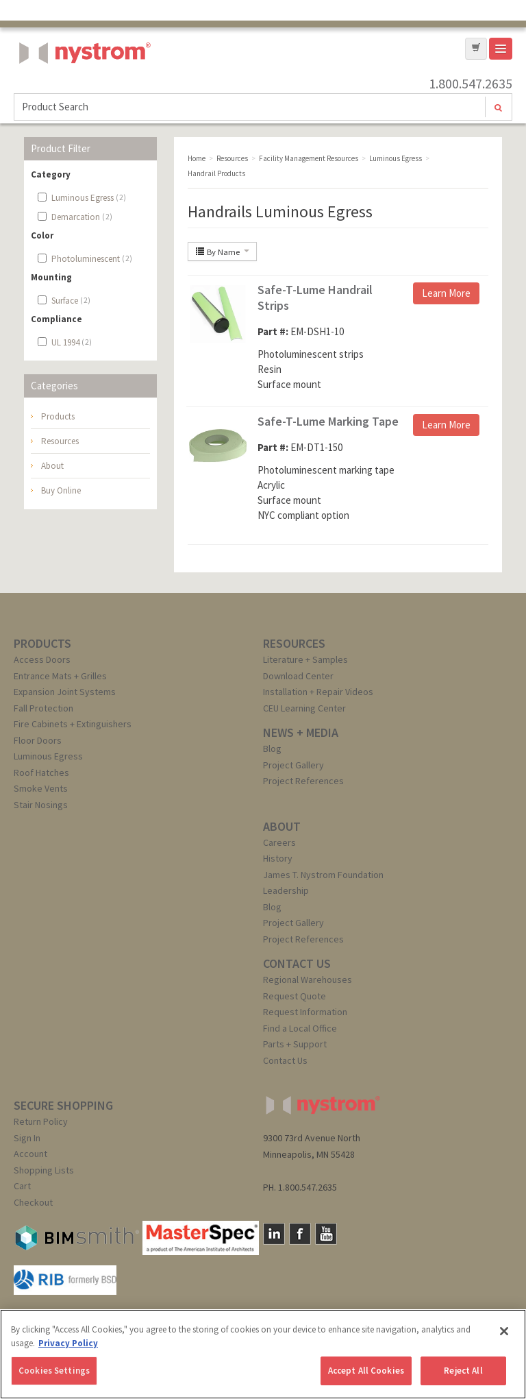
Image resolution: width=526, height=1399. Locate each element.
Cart (22, 1186)
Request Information (305, 1012)
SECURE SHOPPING (63, 1105)
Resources (60, 441)
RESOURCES (294, 643)
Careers (279, 842)
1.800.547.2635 (470, 83)
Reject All (463, 1370)
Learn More (446, 293)
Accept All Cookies (366, 1370)
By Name (222, 251)
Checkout (33, 1202)
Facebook (300, 1234)
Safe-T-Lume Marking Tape (328, 421)
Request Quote (294, 996)
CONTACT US (297, 963)
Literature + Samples (305, 659)
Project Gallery (293, 765)
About (52, 466)
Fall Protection (43, 708)
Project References (303, 781)
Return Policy (41, 1121)
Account (30, 1153)
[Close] (504, 1331)
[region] (263, 1354)
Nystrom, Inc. (82, 87)
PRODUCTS (42, 643)
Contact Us (285, 1060)
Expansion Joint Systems (65, 691)
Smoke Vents (41, 788)
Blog (272, 748)
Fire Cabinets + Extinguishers (73, 724)
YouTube (326, 1234)
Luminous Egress (48, 756)
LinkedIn (274, 1234)
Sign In (27, 1138)
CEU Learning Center (304, 708)
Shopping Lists (44, 1170)
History (277, 858)
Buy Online (61, 490)
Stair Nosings (41, 805)
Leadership (286, 890)
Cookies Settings (54, 1370)
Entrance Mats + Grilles (60, 676)
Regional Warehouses (307, 979)
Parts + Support (295, 1044)
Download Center (298, 676)
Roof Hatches (41, 772)
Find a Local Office (300, 1028)
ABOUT (282, 826)
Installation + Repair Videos (318, 691)
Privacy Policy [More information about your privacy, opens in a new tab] (68, 1343)
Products (58, 416)
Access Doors (42, 659)
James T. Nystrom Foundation (323, 874)
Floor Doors (38, 740)
